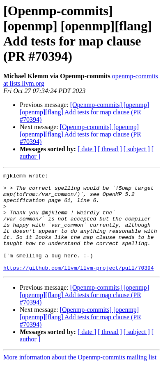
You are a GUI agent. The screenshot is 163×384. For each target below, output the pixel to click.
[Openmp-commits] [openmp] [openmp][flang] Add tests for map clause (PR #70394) (84, 112)
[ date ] (87, 148)
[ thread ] (110, 148)
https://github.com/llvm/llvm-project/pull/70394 (78, 287)
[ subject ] (137, 148)
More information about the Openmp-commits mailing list (79, 376)
